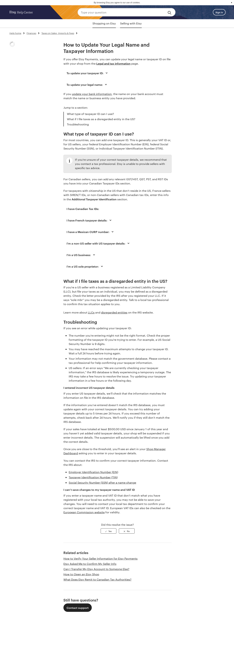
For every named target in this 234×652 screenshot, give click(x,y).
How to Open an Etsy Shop (81, 574)
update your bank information (92, 94)
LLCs (91, 312)
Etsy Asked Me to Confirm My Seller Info (89, 564)
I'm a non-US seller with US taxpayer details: (99, 243)
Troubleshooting (78, 124)
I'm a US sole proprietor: (85, 266)
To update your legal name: (87, 84)
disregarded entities (114, 312)
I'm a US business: (81, 255)
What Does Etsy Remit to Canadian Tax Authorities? (97, 579)
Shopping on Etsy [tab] (104, 23)
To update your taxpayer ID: (88, 73)
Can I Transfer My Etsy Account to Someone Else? (96, 569)
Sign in (219, 12)
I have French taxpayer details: (90, 220)
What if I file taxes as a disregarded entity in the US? (101, 119)
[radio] (108, 531)
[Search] (170, 12)
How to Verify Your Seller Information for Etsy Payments (100, 558)
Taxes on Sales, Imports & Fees (57, 33)
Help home (15, 33)
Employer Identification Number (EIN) (93, 472)
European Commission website (84, 512)
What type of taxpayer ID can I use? (90, 114)
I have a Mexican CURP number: (91, 232)
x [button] (231, 3)
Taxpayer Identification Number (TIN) (93, 477)
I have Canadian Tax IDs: (83, 209)
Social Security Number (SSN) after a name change (102, 482)
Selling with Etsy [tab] (131, 23)
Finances (31, 33)
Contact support (78, 608)
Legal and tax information (113, 63)
